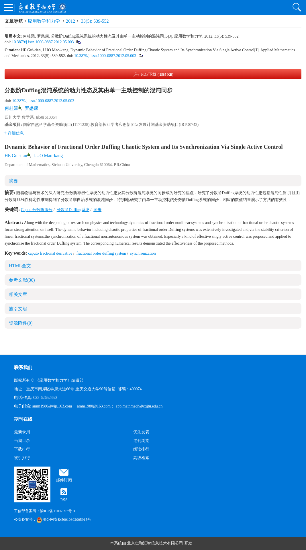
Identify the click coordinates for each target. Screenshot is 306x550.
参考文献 (22, 280)
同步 (97, 210)
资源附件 (21, 323)
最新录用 (22, 432)
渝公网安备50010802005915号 (63, 519)
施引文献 (18, 308)
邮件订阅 (64, 480)
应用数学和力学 (44, 21)
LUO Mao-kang (48, 155)
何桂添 (11, 108)
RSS (64, 500)
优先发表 (141, 432)
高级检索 (141, 458)
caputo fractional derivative (50, 253)
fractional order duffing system (101, 253)
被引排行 (22, 458)
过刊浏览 (141, 440)
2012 (70, 21)
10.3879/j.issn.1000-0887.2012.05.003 (43, 42)
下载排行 (22, 449)
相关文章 (18, 294)
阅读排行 (141, 449)
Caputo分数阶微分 (36, 210)
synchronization (143, 253)
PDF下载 (157, 74)
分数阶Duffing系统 (73, 210)
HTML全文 (20, 265)
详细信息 (13, 133)
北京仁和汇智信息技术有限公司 (155, 543)
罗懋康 (31, 108)
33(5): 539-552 (95, 21)
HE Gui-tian (16, 155)
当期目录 (22, 440)
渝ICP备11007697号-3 (57, 511)
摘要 (13, 180)
